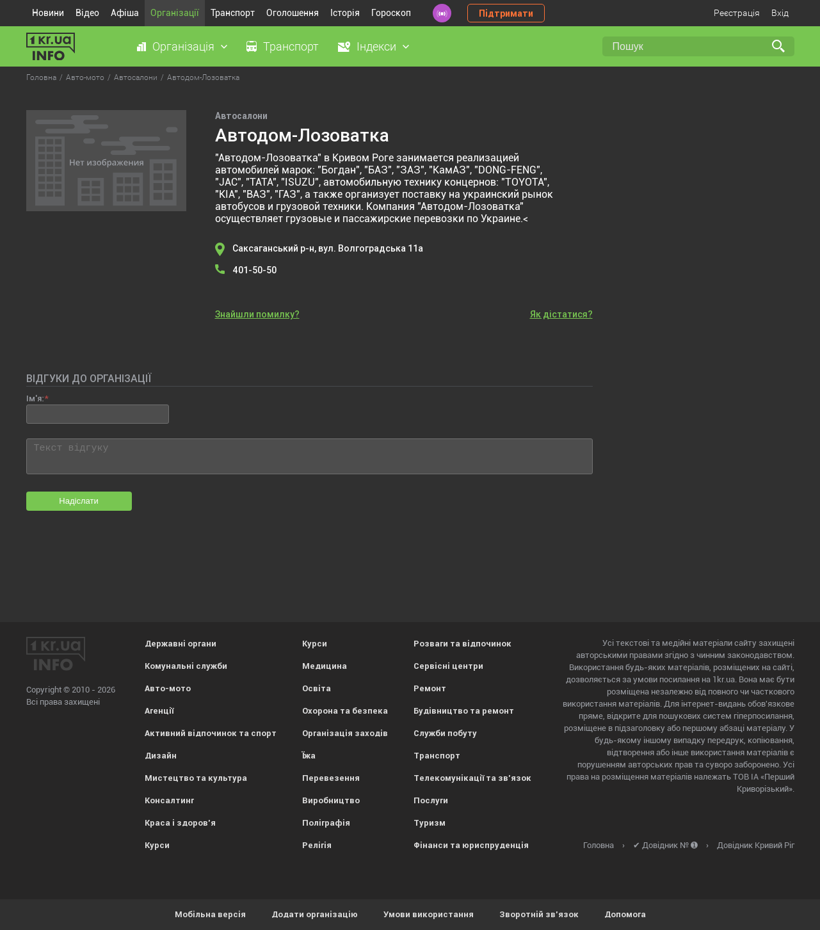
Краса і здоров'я (180, 823)
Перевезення (331, 778)
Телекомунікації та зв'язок (472, 778)
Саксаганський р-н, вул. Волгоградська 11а (327, 248)
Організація (183, 46)
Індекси (376, 46)
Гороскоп (391, 13)
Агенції (159, 711)
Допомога (625, 914)
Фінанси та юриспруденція (471, 845)
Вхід (780, 13)
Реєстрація (737, 13)
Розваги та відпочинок (462, 643)
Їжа (309, 755)
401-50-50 (254, 270)
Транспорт (233, 13)
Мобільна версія (210, 914)
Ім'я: (35, 398)
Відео (87, 13)
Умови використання (428, 914)
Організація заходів (345, 733)
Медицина (324, 666)
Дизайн (161, 755)
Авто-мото (168, 688)
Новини (48, 13)
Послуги (431, 800)
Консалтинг (169, 800)
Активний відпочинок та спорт (211, 733)
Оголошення (292, 13)
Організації (174, 13)
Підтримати (506, 13)
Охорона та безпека (345, 711)
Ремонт (430, 688)
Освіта (316, 688)
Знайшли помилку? (257, 314)
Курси (157, 845)
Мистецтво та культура (196, 778)
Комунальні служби (186, 666)
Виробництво (331, 800)
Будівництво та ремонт (464, 711)
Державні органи (180, 643)
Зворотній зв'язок (539, 914)
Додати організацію (314, 914)
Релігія (317, 845)
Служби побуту (445, 733)
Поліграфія (326, 823)
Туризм (430, 823)
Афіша (125, 13)
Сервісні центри (448, 666)
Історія (345, 13)
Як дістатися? (561, 314)
